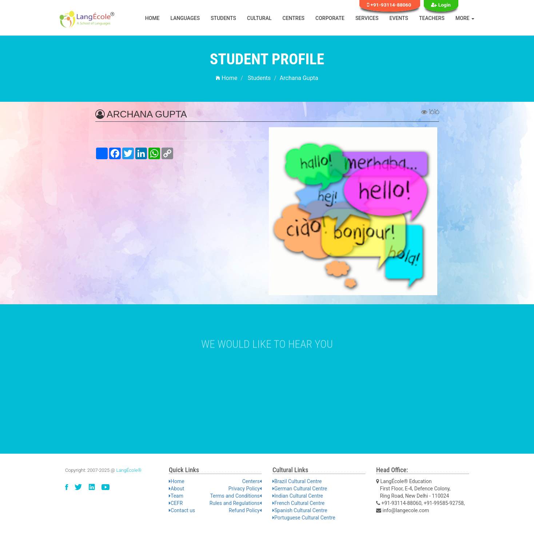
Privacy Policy (245, 488)
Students (223, 18)
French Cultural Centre (298, 503)
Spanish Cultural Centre (299, 510)
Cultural (259, 18)
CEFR (176, 503)
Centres (294, 18)
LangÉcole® (129, 470)
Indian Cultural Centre (297, 496)
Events (399, 18)
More (464, 18)
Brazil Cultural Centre (297, 481)
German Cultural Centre (299, 488)
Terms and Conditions (236, 496)
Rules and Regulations (236, 503)
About (176, 488)
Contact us (182, 510)
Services (367, 18)
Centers (252, 481)
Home (152, 18)
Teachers (432, 18)
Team (176, 496)
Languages (185, 18)
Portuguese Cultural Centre (303, 518)
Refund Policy (245, 510)
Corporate (329, 18)
